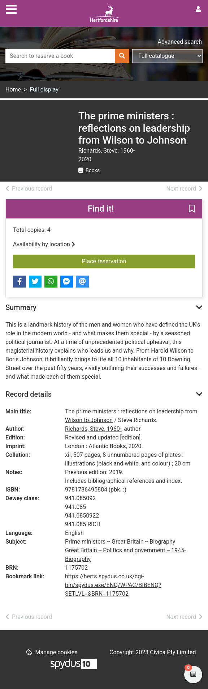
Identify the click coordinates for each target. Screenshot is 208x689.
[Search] (122, 56)
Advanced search (180, 41)
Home (13, 89)
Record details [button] (28, 394)
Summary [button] (20, 307)
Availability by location (44, 244)
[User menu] (198, 9)
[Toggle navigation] (11, 8)
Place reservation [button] (138, 261)
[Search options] (167, 56)
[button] (191, 209)
